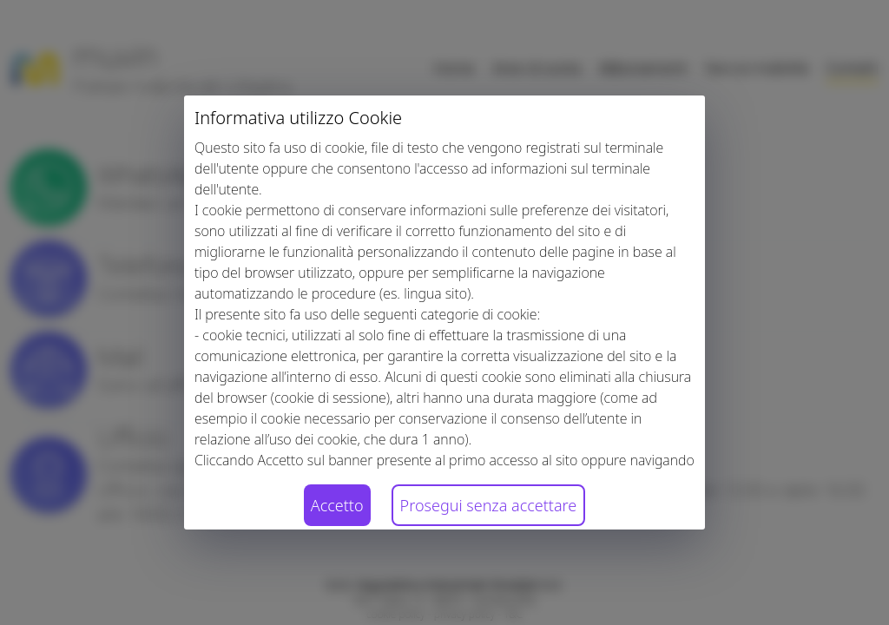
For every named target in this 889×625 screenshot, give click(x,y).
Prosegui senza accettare (488, 505)
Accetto (337, 505)
